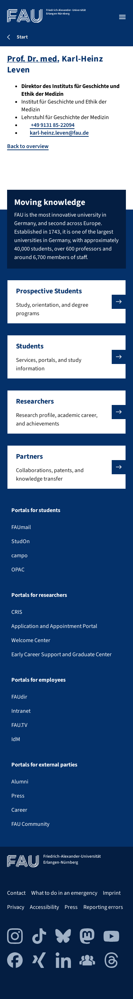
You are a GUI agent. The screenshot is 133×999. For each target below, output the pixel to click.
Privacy (15, 907)
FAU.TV (19, 725)
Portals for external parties (44, 765)
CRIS (16, 612)
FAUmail (21, 527)
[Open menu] (122, 17)
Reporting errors (103, 907)
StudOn (20, 541)
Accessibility (44, 907)
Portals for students (35, 510)
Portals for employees (38, 680)
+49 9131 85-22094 (52, 125)
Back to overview (28, 146)
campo (19, 555)
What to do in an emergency (64, 893)
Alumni (19, 782)
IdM (15, 739)
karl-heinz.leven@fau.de (59, 133)
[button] (66, 302)
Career (19, 810)
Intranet (21, 711)
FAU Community (30, 824)
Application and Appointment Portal (54, 626)
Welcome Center (30, 640)
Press (17, 796)
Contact (16, 893)
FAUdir (19, 697)
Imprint (112, 893)
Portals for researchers (39, 595)
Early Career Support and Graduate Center (61, 654)
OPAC (17, 570)
